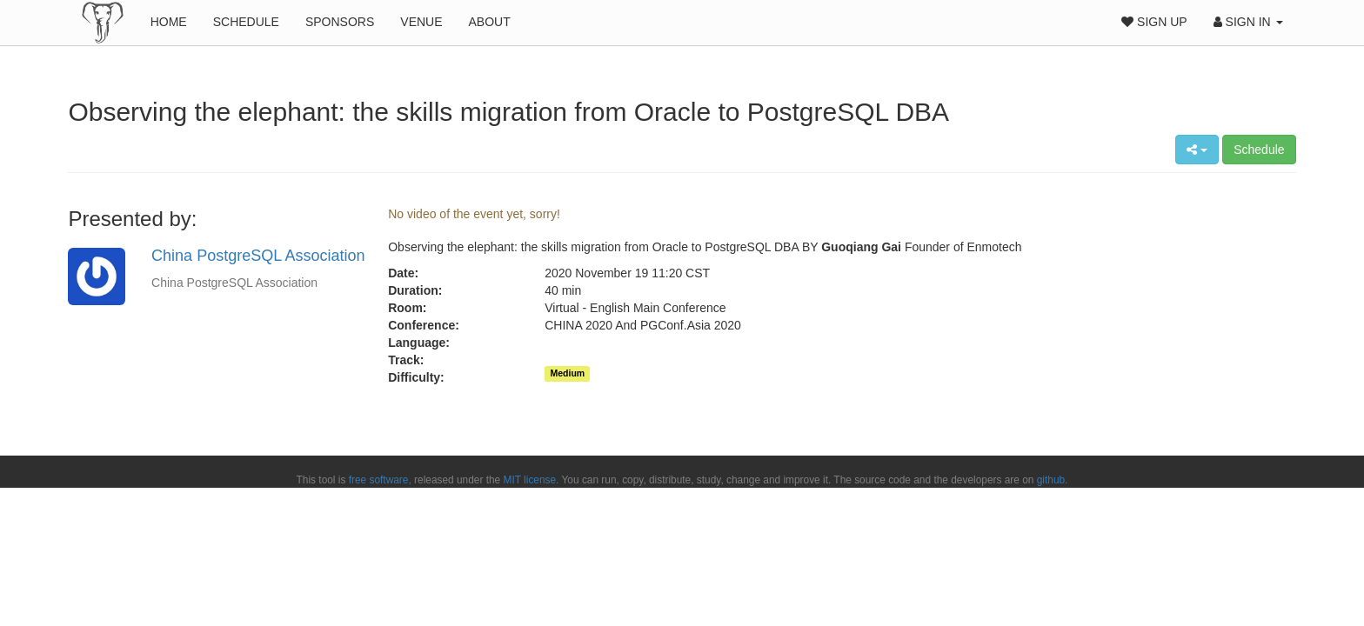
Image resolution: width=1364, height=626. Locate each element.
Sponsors (339, 22)
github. (1052, 480)
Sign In (1248, 22)
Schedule (246, 22)
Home (168, 22)
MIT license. (531, 480)
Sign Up (1154, 22)
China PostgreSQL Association (257, 255)
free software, (380, 480)
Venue (421, 22)
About (490, 22)
